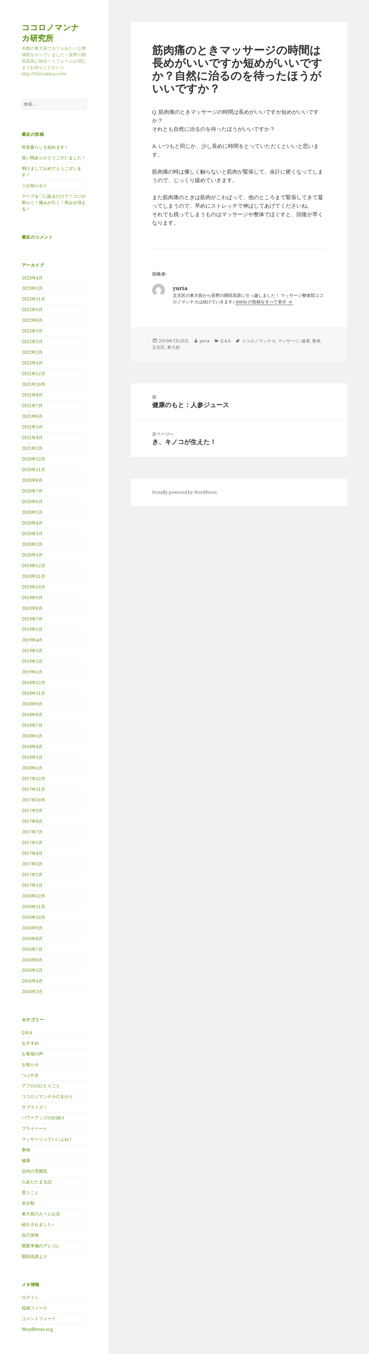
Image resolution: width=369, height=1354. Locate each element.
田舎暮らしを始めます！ (45, 147)
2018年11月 (33, 693)
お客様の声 (32, 1054)
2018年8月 (32, 714)
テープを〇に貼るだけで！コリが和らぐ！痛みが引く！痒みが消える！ (54, 202)
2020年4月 (32, 523)
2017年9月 (32, 810)
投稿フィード (34, 1308)
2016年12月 (33, 896)
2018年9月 (32, 704)
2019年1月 (32, 672)
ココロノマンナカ (258, 341)
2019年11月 (33, 576)
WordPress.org (37, 1329)
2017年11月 (33, 789)
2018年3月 (32, 757)
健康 (26, 1160)
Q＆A (27, 1032)
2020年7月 (32, 491)
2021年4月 (32, 438)
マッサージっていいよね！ (47, 1139)
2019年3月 (32, 650)
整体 (316, 341)
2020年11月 (33, 470)
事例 (26, 1150)
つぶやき (30, 1075)
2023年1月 (32, 288)
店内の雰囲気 (34, 1171)
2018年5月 (32, 736)
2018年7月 (32, 725)
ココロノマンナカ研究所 (50, 32)
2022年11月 (33, 299)
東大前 (173, 347)
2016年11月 (33, 906)
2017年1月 (32, 885)
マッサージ (288, 341)
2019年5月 (32, 629)
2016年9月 (32, 928)
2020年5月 (32, 512)
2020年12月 (33, 459)
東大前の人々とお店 (41, 1214)
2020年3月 (32, 534)
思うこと (30, 1192)
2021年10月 (33, 384)
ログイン (30, 1297)
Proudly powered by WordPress (184, 492)
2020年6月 (32, 502)
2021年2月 (32, 448)
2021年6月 (32, 416)
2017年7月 (32, 832)
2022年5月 (32, 331)
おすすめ (30, 1043)
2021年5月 (32, 427)
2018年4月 (32, 746)
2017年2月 (32, 874)
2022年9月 (32, 309)
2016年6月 (32, 960)
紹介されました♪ (38, 1224)
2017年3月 (32, 864)
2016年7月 (32, 949)
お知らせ (30, 1064)
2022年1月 (32, 363)
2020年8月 (32, 480)
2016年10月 (33, 917)
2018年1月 (32, 768)
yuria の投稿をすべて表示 (261, 302)
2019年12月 (33, 566)
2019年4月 (32, 640)
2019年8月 (32, 608)
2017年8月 (32, 821)
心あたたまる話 (37, 1182)
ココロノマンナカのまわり (47, 1096)
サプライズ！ (34, 1107)
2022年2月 (32, 352)
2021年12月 (33, 374)
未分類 (28, 1203)
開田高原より (34, 1256)
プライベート (34, 1128)
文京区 (158, 347)
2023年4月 (32, 278)
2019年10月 (33, 587)
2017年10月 (33, 800)
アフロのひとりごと (41, 1086)
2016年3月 (32, 991)
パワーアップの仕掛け (43, 1118)
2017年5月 (32, 842)
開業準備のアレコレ (41, 1246)
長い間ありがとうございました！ (54, 158)
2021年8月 (32, 395)
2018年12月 (33, 682)
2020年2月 (32, 544)
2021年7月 (32, 406)
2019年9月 (32, 598)
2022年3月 (32, 341)
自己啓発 (30, 1235)
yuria (204, 341)
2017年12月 (33, 778)
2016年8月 (32, 938)
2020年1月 (32, 555)
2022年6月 (32, 320)
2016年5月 (32, 970)
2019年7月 (32, 619)
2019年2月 (32, 661)
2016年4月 (32, 981)
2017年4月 (32, 853)
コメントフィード (39, 1319)
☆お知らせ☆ (34, 185)
